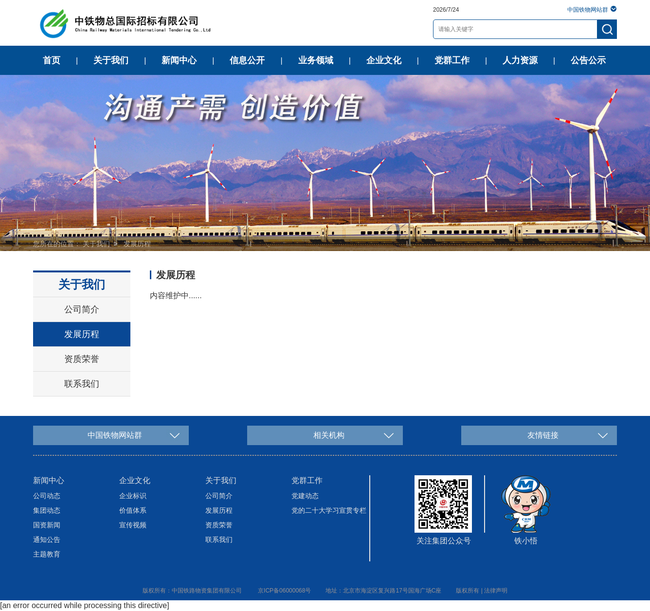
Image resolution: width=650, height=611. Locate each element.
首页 (51, 60)
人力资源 (520, 60)
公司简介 (81, 309)
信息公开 (247, 60)
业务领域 (315, 60)
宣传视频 (132, 525)
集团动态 (46, 510)
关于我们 (110, 60)
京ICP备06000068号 (284, 590)
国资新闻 (46, 525)
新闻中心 (179, 60)
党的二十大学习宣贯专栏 (328, 510)
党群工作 (451, 60)
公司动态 (46, 496)
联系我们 (81, 384)
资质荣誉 (81, 359)
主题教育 (46, 554)
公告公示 (588, 60)
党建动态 (305, 496)
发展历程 (137, 244)
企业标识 (132, 496)
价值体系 (132, 510)
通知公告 (46, 539)
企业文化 (383, 60)
